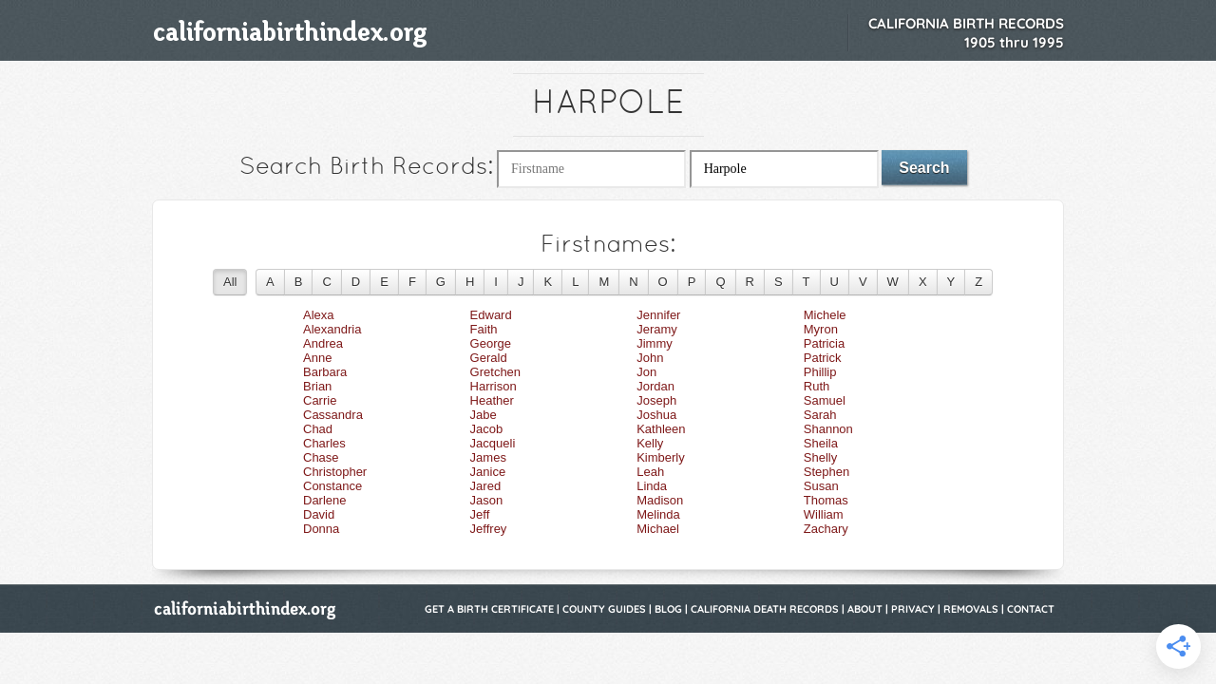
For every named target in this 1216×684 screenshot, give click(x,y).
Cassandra (333, 415)
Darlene (325, 500)
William (824, 514)
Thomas (826, 500)
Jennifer (658, 315)
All (230, 282)
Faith (484, 329)
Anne (317, 358)
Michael (657, 529)
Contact (1030, 609)
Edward (491, 315)
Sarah (820, 415)
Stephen (826, 472)
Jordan (655, 386)
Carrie (319, 400)
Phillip (820, 372)
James (488, 457)
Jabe (483, 415)
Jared (486, 486)
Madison (659, 500)
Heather (492, 400)
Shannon (828, 429)
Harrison (493, 386)
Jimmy (654, 343)
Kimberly (660, 457)
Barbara (325, 372)
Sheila (821, 443)
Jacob (487, 429)
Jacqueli (493, 443)
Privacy (913, 609)
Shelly (820, 457)
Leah (650, 472)
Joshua (656, 415)
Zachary (826, 529)
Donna (321, 529)
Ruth (816, 386)
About (865, 609)
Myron (821, 329)
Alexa (318, 315)
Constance (332, 486)
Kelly (649, 443)
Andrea (323, 343)
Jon (646, 372)
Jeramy (656, 329)
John (649, 358)
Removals (970, 609)
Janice (488, 472)
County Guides (604, 609)
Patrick (823, 358)
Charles (324, 443)
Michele (825, 315)
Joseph (656, 400)
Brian (317, 386)
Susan (821, 486)
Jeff (480, 514)
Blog (668, 609)
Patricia (824, 343)
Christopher (335, 472)
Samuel (825, 400)
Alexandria (332, 329)
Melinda (658, 514)
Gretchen (495, 372)
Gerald (488, 358)
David (318, 514)
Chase (321, 457)
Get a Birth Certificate (489, 609)
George (490, 343)
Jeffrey (488, 529)
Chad (317, 429)
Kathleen (660, 429)
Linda (651, 486)
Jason (487, 500)
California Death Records (765, 609)
